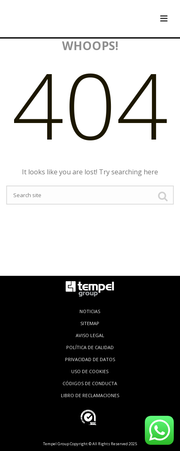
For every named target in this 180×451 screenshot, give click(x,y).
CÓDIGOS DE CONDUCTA (89, 383)
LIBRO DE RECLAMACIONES (90, 395)
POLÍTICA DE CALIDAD (90, 347)
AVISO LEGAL (90, 335)
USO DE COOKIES (89, 371)
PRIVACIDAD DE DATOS (90, 359)
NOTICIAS (89, 311)
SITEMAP (89, 323)
